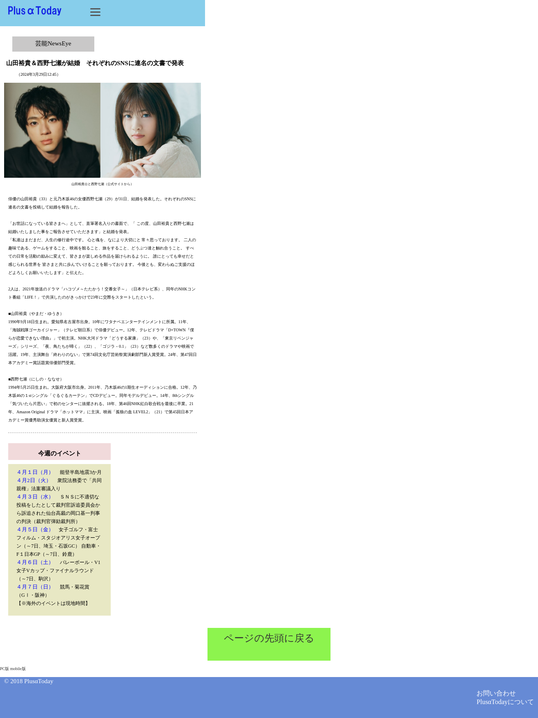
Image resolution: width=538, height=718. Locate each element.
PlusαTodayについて (505, 701)
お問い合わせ (496, 693)
